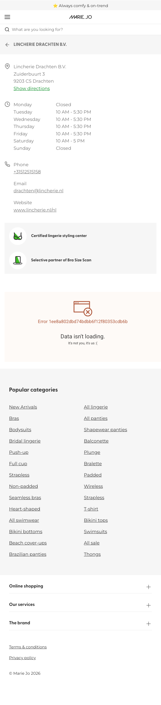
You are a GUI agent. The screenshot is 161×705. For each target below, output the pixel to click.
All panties (96, 418)
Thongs (92, 554)
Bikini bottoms (25, 532)
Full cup (18, 464)
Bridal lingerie (25, 441)
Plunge (92, 452)
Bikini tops (96, 520)
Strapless (19, 475)
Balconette (96, 441)
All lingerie (96, 407)
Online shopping (80, 587)
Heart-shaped (24, 509)
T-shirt (91, 509)
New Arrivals (23, 407)
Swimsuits (95, 532)
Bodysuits (20, 430)
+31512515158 (27, 172)
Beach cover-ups (28, 543)
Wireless (93, 486)
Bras (14, 418)
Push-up (19, 452)
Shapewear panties (105, 430)
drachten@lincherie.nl (39, 191)
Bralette (93, 464)
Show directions (32, 88)
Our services (80, 605)
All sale (92, 543)
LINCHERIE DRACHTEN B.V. (36, 45)
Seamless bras (25, 498)
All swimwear (24, 520)
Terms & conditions (28, 647)
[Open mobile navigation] (7, 17)
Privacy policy (22, 657)
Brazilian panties (27, 554)
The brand (80, 623)
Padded (93, 475)
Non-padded (23, 486)
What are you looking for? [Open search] (34, 29)
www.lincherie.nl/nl (35, 210)
